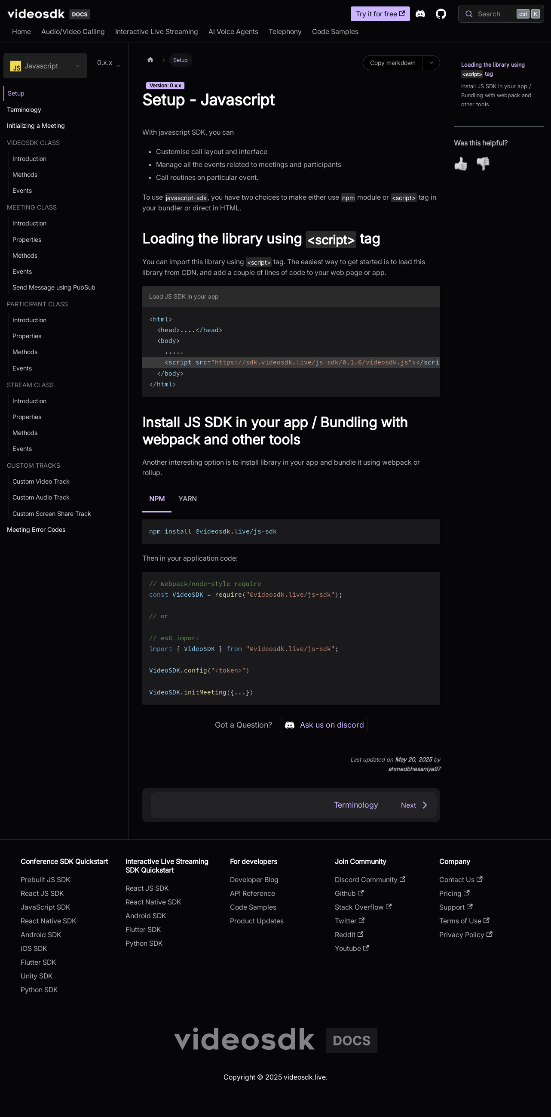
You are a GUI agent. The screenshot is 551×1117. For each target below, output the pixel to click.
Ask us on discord (324, 725)
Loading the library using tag (493, 70)
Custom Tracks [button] (33, 465)
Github (349, 893)
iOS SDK (34, 948)
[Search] (501, 14)
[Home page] (150, 60)
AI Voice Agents (233, 31)
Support (455, 907)
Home (21, 31)
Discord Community (370, 879)
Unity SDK (37, 976)
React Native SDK (49, 920)
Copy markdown (393, 62)
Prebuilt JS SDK (45, 879)
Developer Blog (254, 879)
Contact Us (460, 879)
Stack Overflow (363, 907)
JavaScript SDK (45, 907)
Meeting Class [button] (32, 207)
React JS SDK (42, 893)
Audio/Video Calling (73, 31)
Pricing (454, 893)
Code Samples (335, 31)
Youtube (352, 948)
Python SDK (39, 989)
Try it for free (380, 13)
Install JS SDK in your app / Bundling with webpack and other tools (496, 95)
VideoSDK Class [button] (33, 142)
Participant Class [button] (37, 304)
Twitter (349, 920)
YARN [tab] (187, 498)
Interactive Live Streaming (156, 31)
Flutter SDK (38, 962)
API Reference (252, 893)
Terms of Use (464, 920)
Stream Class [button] (30, 385)
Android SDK (41, 934)
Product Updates (257, 920)
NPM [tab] (157, 498)
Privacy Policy (465, 934)
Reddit (349, 934)
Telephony (285, 31)
